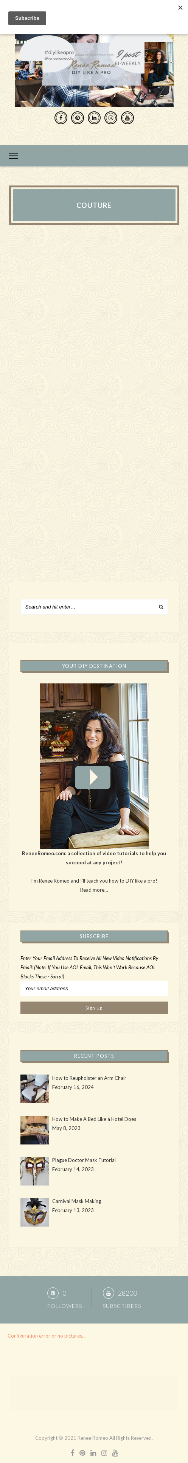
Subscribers (122, 1306)
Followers (64, 1306)
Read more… (94, 890)
